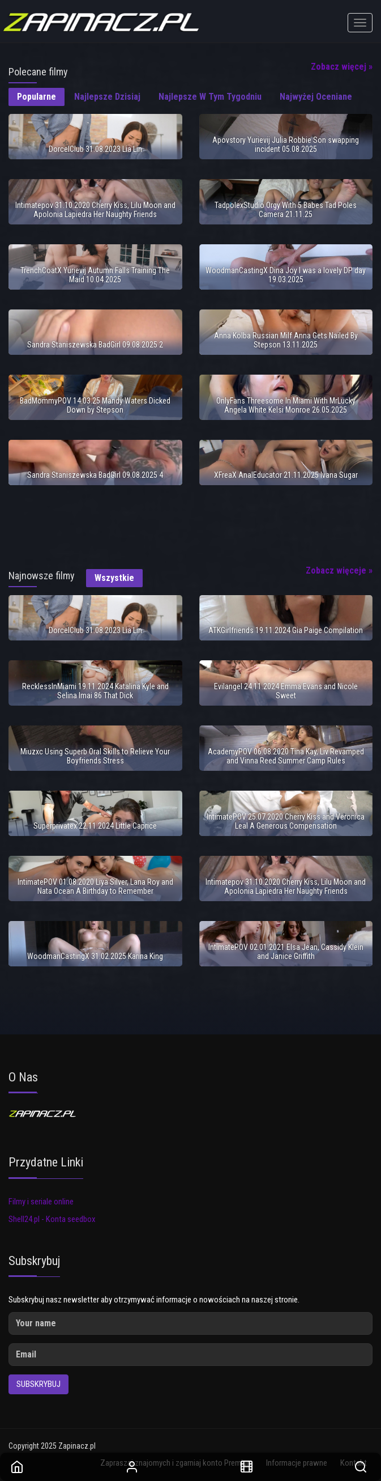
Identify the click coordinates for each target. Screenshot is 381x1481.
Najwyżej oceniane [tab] (316, 96)
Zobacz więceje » (339, 570)
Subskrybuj (38, 1384)
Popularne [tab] (36, 96)
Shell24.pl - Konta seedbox (52, 1219)
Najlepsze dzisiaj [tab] (107, 96)
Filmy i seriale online (41, 1201)
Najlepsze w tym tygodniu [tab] (210, 96)
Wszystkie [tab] (114, 577)
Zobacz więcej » (342, 66)
